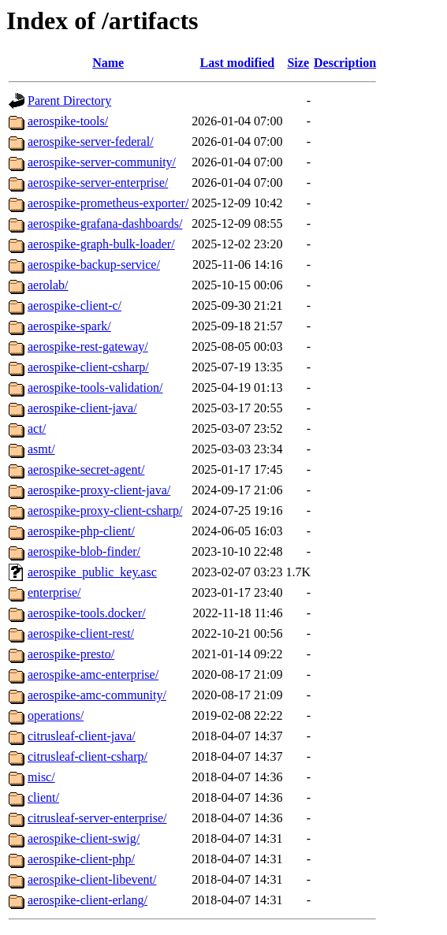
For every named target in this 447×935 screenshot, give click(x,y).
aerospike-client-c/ (74, 305)
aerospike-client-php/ (81, 859)
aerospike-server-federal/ (91, 141)
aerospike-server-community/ (102, 162)
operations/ (56, 715)
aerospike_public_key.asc (92, 572)
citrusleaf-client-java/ (82, 736)
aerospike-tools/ (68, 121)
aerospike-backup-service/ (94, 264)
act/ (37, 428)
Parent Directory (69, 100)
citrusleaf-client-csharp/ (87, 756)
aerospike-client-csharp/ (88, 367)
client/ (43, 797)
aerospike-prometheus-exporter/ (108, 203)
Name (108, 62)
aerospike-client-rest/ (81, 633)
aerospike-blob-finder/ (84, 551)
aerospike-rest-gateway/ (88, 346)
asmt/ (41, 449)
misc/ (41, 777)
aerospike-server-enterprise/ (98, 182)
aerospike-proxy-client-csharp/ (105, 510)
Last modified (237, 62)
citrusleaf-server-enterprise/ (97, 818)
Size (298, 62)
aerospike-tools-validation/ (95, 387)
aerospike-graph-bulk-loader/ (101, 244)
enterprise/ (54, 592)
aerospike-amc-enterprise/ (93, 674)
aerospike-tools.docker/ (87, 613)
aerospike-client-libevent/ (92, 879)
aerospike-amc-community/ (97, 695)
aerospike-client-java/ (82, 408)
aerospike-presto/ (71, 654)
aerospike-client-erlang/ (87, 900)
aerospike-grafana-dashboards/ (105, 223)
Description (345, 62)
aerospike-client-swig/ (84, 838)
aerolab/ (48, 285)
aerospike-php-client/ (81, 531)
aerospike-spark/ (69, 326)
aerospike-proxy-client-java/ (99, 490)
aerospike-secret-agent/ (86, 469)
